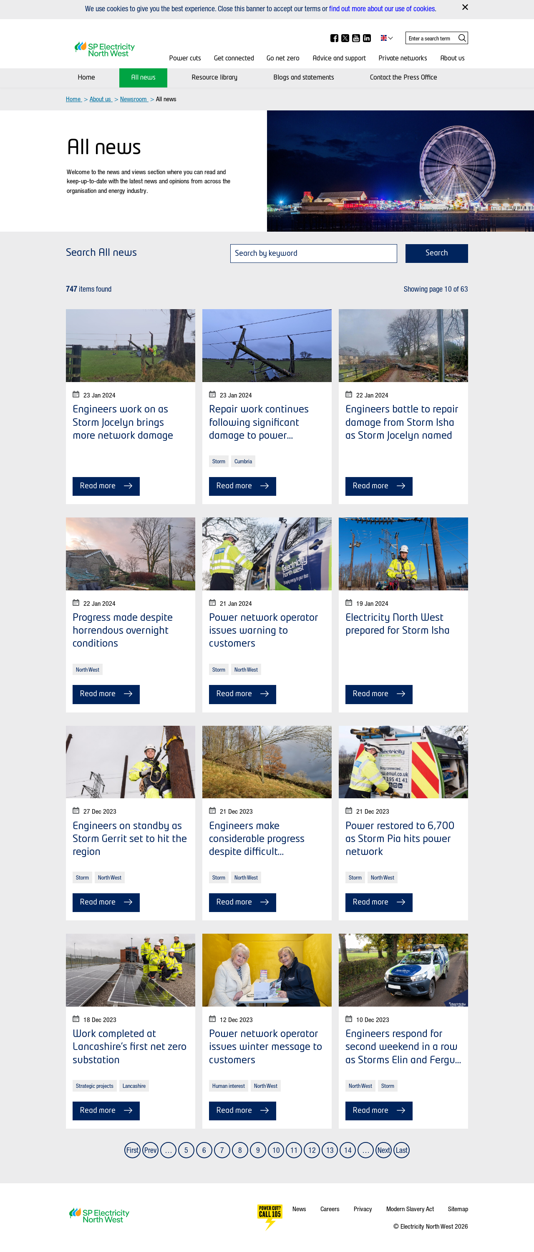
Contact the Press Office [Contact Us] (403, 78)
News (299, 1208)
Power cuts (185, 58)
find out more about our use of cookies (382, 8)
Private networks (402, 58)
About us (452, 58)
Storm (218, 461)
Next (384, 1150)
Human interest (228, 1085)
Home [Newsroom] (86, 78)
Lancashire (134, 1085)
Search (437, 253)
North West (87, 669)
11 (294, 1150)
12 (312, 1150)
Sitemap (458, 1208)
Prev (150, 1150)
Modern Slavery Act (410, 1208)
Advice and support (339, 58)
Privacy (363, 1208)
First (132, 1150)
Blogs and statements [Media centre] (303, 78)
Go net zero (283, 58)
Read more (106, 486)
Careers (330, 1208)
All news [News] (143, 78)
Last (402, 1150)
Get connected (234, 58)
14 (348, 1150)
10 (276, 1150)
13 (330, 1150)
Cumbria (243, 461)
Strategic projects (94, 1085)
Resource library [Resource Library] (214, 78)
